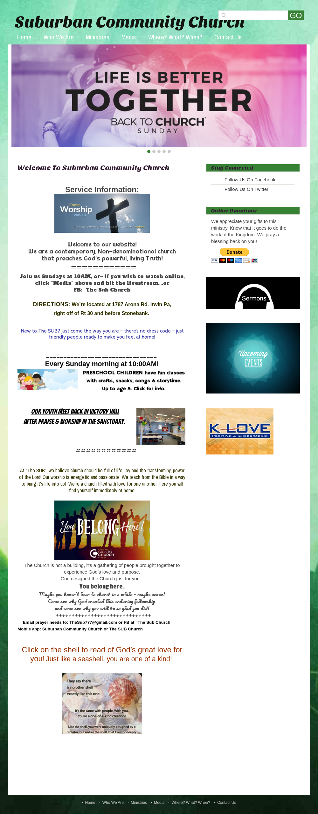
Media (128, 37)
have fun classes (165, 373)
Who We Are (59, 37)
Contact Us (228, 37)
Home (24, 37)
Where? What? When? (175, 37)
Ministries (97, 37)
